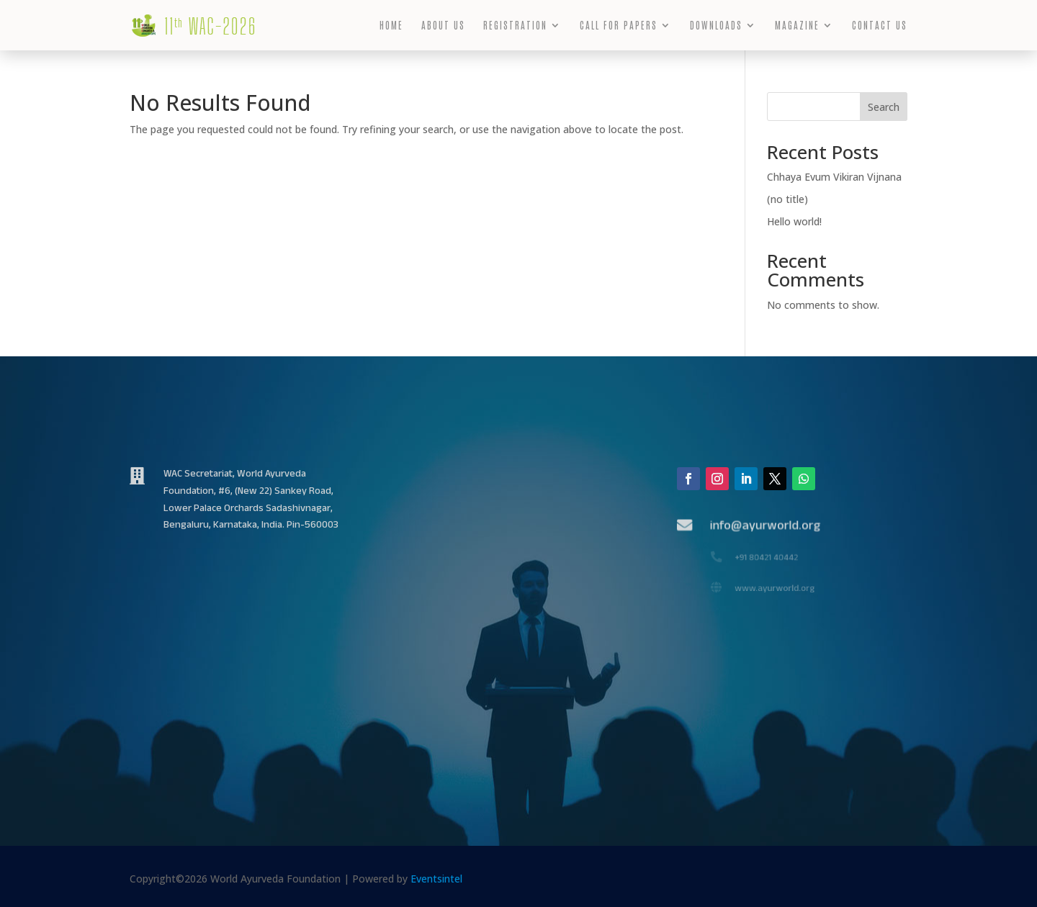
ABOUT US (443, 25)
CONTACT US (879, 25)
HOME (391, 25)
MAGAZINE (797, 25)
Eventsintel (436, 878)
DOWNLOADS (716, 25)
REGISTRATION (515, 25)
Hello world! (794, 221)
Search (883, 107)
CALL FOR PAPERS (618, 25)
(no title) (787, 199)
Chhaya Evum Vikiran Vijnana (834, 177)
